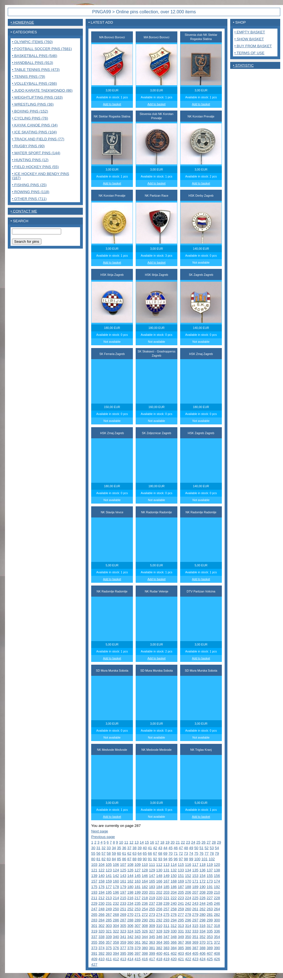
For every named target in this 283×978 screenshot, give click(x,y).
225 (195, 898)
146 (145, 876)
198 (130, 892)
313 (181, 926)
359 (123, 942)
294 (173, 920)
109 (138, 864)
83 (109, 859)
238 (159, 903)
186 (173, 887)
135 (195, 870)
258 (173, 909)
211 (94, 898)
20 (172, 842)
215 (123, 898)
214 (116, 898)
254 (145, 909)
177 (109, 887)
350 (188, 937)
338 (101, 937)
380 (145, 948)
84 (114, 859)
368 (188, 942)
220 (159, 898)
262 (202, 909)
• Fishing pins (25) (29, 185)
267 (109, 914)
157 (94, 881)
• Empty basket (249, 32)
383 (166, 948)
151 (181, 876)
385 (181, 948)
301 (94, 926)
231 (109, 903)
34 (114, 848)
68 (160, 853)
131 (166, 870)
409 (94, 959)
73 (186, 853)
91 (150, 859)
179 (123, 887)
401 (166, 953)
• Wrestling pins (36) (33, 104)
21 (178, 842)
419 (166, 959)
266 (101, 914)
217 (138, 898)
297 (195, 920)
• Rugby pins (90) (28, 146)
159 (109, 881)
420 (173, 959)
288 (130, 920)
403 (181, 953)
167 (166, 881)
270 (130, 914)
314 (188, 926)
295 (181, 920)
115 (181, 864)
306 (130, 926)
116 (188, 864)
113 (166, 864)
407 (210, 953)
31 (98, 848)
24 (193, 842)
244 (202, 903)
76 (201, 853)
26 (204, 842)
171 (195, 881)
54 (217, 848)
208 (202, 892)
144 (130, 876)
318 (217, 926)
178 (116, 887)
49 (191, 848)
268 (116, 914)
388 (202, 948)
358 (116, 942)
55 (93, 853)
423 (195, 959)
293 (166, 920)
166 (159, 881)
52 (207, 848)
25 (198, 842)
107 (123, 864)
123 (109, 870)
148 (159, 876)
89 (140, 859)
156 (217, 876)
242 (188, 903)
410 (101, 959)
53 (212, 848)
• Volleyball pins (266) (34, 83)
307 (138, 926)
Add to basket (112, 104)
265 (94, 914)
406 (202, 953)
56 (98, 853)
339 (109, 937)
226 (202, 898)
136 (202, 870)
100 (197, 859)
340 (116, 937)
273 (152, 914)
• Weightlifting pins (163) (37, 97)
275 (166, 914)
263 (210, 909)
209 (210, 892)
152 (188, 876)
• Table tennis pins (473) (35, 69)
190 (202, 887)
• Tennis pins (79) (28, 76)
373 (94, 948)
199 (138, 892)
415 (138, 959)
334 (202, 931)
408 (217, 953)
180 (130, 887)
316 (202, 926)
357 (109, 942)
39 (140, 848)
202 (159, 892)
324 (130, 931)
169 (181, 881)
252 (130, 909)
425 (210, 959)
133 (181, 870)
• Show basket (249, 39)
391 (94, 953)
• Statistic (243, 65)
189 (195, 887)
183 (152, 887)
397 (138, 953)
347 (166, 937)
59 (114, 853)
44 (165, 848)
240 (173, 903)
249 (109, 909)
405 (195, 953)
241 (181, 903)
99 (191, 859)
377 (123, 948)
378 (130, 948)
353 (210, 937)
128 (145, 870)
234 (130, 903)
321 (109, 931)
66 (150, 853)
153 (195, 876)
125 (123, 870)
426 (217, 959)
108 (130, 864)
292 (159, 920)
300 (217, 920)
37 (129, 848)
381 (152, 948)
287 (123, 920)
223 (181, 898)
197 (123, 892)
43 (160, 848)
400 (159, 953)
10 (121, 842)
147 (152, 876)
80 (93, 859)
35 (119, 848)
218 (145, 898)
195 (109, 892)
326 (145, 931)
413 (123, 959)
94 (165, 859)
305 (123, 926)
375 (109, 948)
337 (94, 937)
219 (152, 898)
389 (210, 948)
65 (145, 853)
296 (188, 920)
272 (145, 914)
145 (138, 876)
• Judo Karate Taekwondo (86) (42, 90)
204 (173, 892)
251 (123, 909)
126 (130, 870)
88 (134, 859)
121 (94, 870)
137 (210, 870)
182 (145, 887)
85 (119, 859)
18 (162, 842)
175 (94, 887)
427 (94, 964)
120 (217, 864)
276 (173, 914)
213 (109, 898)
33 (109, 848)
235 (138, 903)
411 (109, 959)
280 (202, 914)
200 (145, 892)
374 (101, 948)
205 (181, 892)
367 (181, 942)
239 (166, 903)
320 (101, 931)
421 (181, 959)
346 (159, 937)
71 (176, 853)
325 (138, 931)
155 (210, 876)
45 (170, 848)
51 (201, 848)
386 (188, 948)
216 (130, 898)
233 (123, 903)
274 (159, 914)
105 (109, 864)
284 (101, 920)
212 (101, 898)
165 (152, 881)
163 (138, 881)
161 (123, 881)
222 (173, 898)
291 (152, 920)
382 (159, 948)
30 (93, 848)
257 (166, 909)
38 (134, 848)
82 (103, 859)
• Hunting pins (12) (30, 160)
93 (160, 859)
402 (173, 953)
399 (152, 953)
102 (212, 859)
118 (202, 864)
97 (181, 859)
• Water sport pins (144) (36, 153)
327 (152, 931)
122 (101, 870)
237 (152, 903)
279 (195, 914)
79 (217, 853)
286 (116, 920)
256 (159, 909)
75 (196, 853)
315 (195, 926)
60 (119, 853)
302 (101, 926)
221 (166, 898)
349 (181, 937)
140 (101, 876)
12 (131, 842)
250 (116, 909)
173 (210, 881)
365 (166, 942)
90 (145, 859)
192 (217, 887)
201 (152, 892)
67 (155, 853)
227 (210, 898)
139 (94, 876)
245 (210, 903)
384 (173, 948)
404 (188, 953)
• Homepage (22, 22)
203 (166, 892)
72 (181, 853)
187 (181, 887)
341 (123, 937)
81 (98, 859)
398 (145, 953)
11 (126, 842)
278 (188, 914)
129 (152, 870)
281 (210, 914)
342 (130, 937)
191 (210, 887)
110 (145, 864)
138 (217, 870)
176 (101, 887)
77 (207, 853)
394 (116, 953)
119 (210, 864)
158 (101, 881)
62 (129, 853)
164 (145, 881)
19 (167, 842)
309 (152, 926)
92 (155, 859)
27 (209, 842)
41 (150, 848)
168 (173, 881)
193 (94, 892)
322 (116, 931)
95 (170, 859)
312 (173, 926)
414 (130, 959)
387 (195, 948)
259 (181, 909)
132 (173, 870)
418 (159, 959)
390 (217, 948)
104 (101, 864)
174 (217, 881)
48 (186, 848)
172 (202, 881)
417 (152, 959)
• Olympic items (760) (32, 42)
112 (159, 864)
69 (165, 853)
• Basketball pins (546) (34, 56)
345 (152, 937)
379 (138, 948)
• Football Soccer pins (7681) (42, 49)
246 (217, 903)
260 (188, 909)
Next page (99, 831)
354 (217, 937)
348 (173, 937)
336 (217, 931)
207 (195, 892)
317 (210, 926)
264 (217, 909)
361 (138, 942)
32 (103, 848)
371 (210, 942)
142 (116, 876)
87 (129, 859)
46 (176, 848)
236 (145, 903)
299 (210, 920)
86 (124, 859)
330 (173, 931)
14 (142, 842)
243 (195, 903)
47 (181, 848)
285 (109, 920)
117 (195, 864)
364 (159, 942)
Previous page (103, 837)
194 (101, 892)
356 (101, 942)
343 (138, 937)
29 (219, 842)
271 (138, 914)
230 (101, 903)
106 (116, 864)
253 (138, 909)
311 (166, 926)
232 (116, 903)
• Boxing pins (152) (30, 111)
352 (202, 937)
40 (145, 848)
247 (94, 909)
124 (116, 870)
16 (152, 842)
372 (217, 942)
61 (124, 853)
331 (181, 931)
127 (138, 870)
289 (138, 920)
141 (109, 876)
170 (188, 881)
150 (173, 876)
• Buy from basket (253, 46)
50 (196, 848)
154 (202, 876)
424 (202, 959)
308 (145, 926)
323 (123, 931)
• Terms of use (249, 53)
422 (188, 959)
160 (116, 881)
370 (202, 942)
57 (103, 853)
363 (152, 942)
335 (210, 931)
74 (191, 853)
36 (124, 848)
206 (188, 892)
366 (173, 942)
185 (166, 887)
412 (116, 959)
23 (188, 842)
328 (159, 931)
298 (202, 920)
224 (188, 898)
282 (217, 914)
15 (147, 842)
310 (159, 926)
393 (109, 953)
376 (116, 948)
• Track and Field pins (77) (38, 139)
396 (130, 953)
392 (101, 953)
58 (109, 853)
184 (159, 887)
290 (145, 920)
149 (166, 876)
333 (195, 931)
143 (123, 876)
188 (188, 887)
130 (159, 870)
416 (145, 959)
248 (101, 909)
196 (116, 892)
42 (155, 848)
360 (130, 942)
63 (134, 853)
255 (152, 909)
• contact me (24, 211)
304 (116, 926)
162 (130, 881)
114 (173, 864)
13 (137, 842)
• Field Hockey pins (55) (35, 167)
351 (195, 937)
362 (145, 942)
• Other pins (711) (29, 199)
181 (138, 887)
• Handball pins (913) (32, 63)
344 (145, 937)
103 (94, 864)
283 (94, 920)
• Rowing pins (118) (30, 192)
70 (170, 853)
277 (181, 914)
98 (186, 859)
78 (212, 853)
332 (188, 931)
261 (195, 909)
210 (217, 892)
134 (188, 870)
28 (214, 842)
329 (166, 931)
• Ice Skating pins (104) (34, 132)
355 (94, 942)
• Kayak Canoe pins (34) (35, 125)
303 (109, 926)
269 (123, 914)
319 (94, 931)
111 (152, 864)
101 (205, 859)
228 (217, 898)
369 (195, 942)
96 (176, 859)
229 (94, 903)
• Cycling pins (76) (30, 118)
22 (183, 842)
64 (140, 853)
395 (123, 953)
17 (157, 842)
